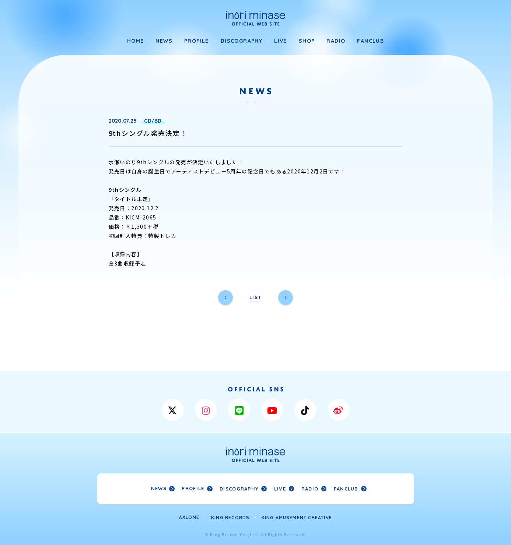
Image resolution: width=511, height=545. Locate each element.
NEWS (163, 41)
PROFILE (196, 41)
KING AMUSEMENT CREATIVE (297, 517)
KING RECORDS (230, 517)
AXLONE (189, 517)
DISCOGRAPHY (241, 41)
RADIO (335, 41)
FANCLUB (370, 41)
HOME (135, 41)
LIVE (280, 41)
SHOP (307, 41)
